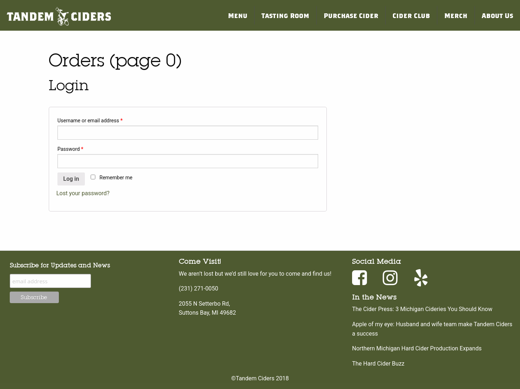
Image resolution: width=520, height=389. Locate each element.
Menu (237, 15)
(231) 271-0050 (198, 288)
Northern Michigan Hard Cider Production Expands (417, 348)
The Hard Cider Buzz (378, 363)
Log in (71, 178)
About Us (497, 15)
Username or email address (90, 120)
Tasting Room (285, 15)
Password (70, 149)
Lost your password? (82, 193)
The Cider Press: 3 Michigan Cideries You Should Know (422, 309)
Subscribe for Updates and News (60, 265)
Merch (455, 15)
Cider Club (411, 15)
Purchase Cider (351, 15)
